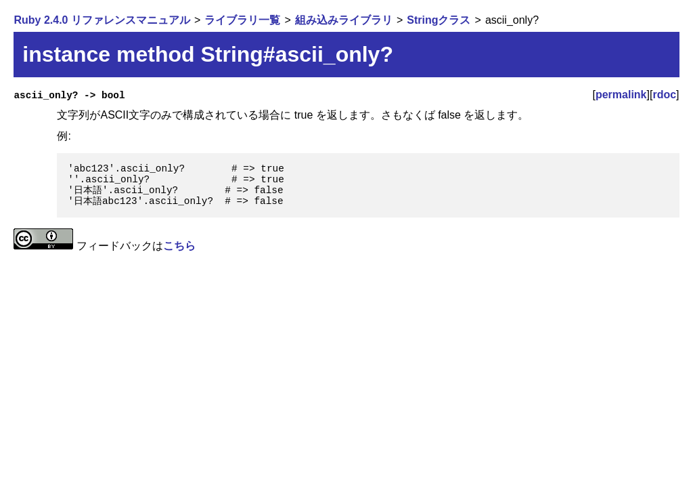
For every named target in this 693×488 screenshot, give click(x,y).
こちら (179, 245)
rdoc (664, 94)
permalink (621, 94)
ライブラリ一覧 (242, 20)
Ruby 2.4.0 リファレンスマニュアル (101, 20)
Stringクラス (438, 20)
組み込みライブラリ (344, 20)
